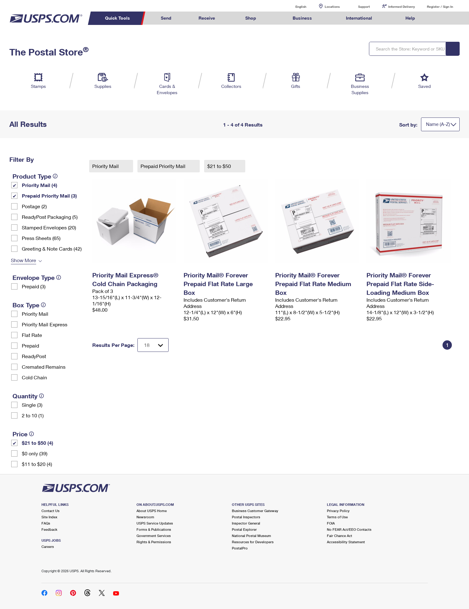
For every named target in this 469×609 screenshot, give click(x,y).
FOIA (331, 523)
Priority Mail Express (44, 324)
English (294, 6)
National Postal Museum (251, 536)
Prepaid (30, 345)
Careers (47, 546)
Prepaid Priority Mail (164, 166)
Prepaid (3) (33, 286)
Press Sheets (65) (41, 238)
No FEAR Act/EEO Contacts (349, 529)
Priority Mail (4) (39, 185)
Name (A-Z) (438, 124)
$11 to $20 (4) (37, 464)
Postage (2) (34, 206)
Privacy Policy (338, 511)
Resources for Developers (253, 542)
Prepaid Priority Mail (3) (49, 196)
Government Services (153, 536)
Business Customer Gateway (255, 511)
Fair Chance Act (339, 536)
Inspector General (246, 523)
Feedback (49, 529)
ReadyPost (34, 356)
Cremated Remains (43, 367)
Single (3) (32, 405)
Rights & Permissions (153, 542)
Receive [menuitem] (207, 18)
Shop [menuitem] (250, 18)
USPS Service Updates (154, 523)
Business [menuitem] (302, 18)
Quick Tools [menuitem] (117, 18)
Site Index (49, 517)
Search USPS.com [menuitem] (440, 18)
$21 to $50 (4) (37, 443)
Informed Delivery (401, 6)
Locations (332, 6)
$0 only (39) (34, 453)
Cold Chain (34, 377)
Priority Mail (35, 314)
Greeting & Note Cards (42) (52, 249)
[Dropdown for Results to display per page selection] (153, 345)
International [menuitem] (359, 18)
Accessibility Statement (346, 542)
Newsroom (145, 517)
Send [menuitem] (166, 18)
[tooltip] (55, 176)
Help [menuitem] (410, 18)
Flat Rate (32, 335)
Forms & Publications (153, 529)
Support (364, 6)
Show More (23, 260)
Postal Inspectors (246, 517)
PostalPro (240, 548)
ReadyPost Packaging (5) (50, 217)
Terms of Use (337, 517)
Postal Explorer (244, 529)
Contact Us (50, 511)
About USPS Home (151, 511)
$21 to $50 (219, 166)
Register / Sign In (440, 6)
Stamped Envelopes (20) (49, 227)
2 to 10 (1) (33, 415)
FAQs (45, 523)
